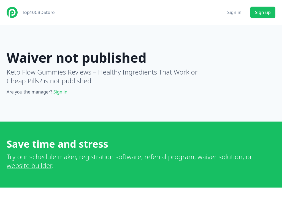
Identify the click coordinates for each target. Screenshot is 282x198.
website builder (29, 165)
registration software (110, 156)
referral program (169, 156)
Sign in (234, 12)
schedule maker (52, 156)
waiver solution (220, 156)
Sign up (263, 12)
